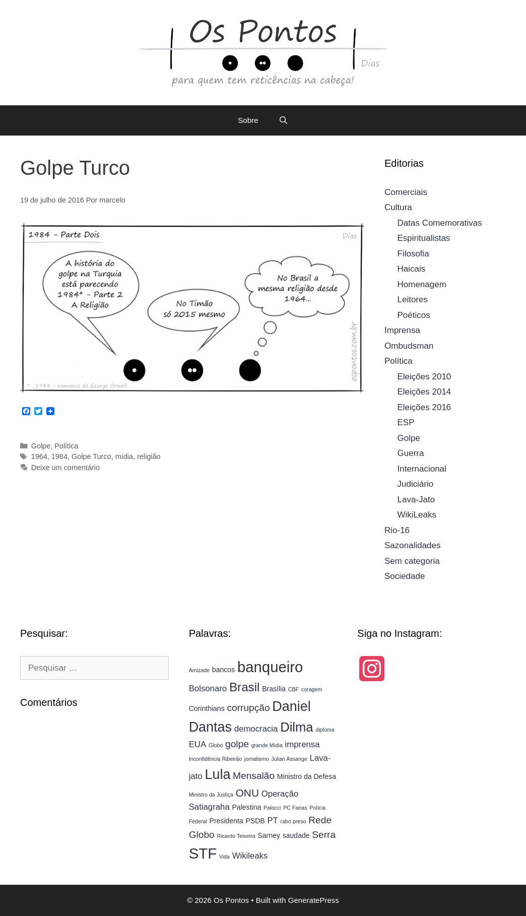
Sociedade (404, 576)
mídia (124, 456)
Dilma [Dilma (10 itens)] (296, 727)
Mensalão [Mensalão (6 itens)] (254, 775)
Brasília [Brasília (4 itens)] (274, 689)
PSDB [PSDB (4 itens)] (255, 821)
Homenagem (422, 284)
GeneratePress (313, 900)
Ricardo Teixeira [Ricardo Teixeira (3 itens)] (236, 836)
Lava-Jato (416, 499)
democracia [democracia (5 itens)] (256, 729)
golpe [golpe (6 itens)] (237, 744)
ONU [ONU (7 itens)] (247, 793)
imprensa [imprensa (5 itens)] (302, 744)
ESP (406, 422)
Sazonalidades (412, 545)
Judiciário (416, 484)
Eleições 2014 (424, 392)
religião (149, 456)
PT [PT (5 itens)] (272, 820)
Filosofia (413, 253)
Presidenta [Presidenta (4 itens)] (226, 821)
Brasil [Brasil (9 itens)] (244, 687)
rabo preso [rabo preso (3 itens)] (293, 821)
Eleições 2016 (424, 407)
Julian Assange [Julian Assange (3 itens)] (289, 759)
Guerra (411, 453)
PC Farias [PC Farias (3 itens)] (295, 808)
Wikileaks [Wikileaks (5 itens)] (250, 856)
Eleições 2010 (424, 376)
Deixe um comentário (65, 468)
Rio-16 (397, 530)
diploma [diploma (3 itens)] (324, 730)
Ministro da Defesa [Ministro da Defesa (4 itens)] (306, 776)
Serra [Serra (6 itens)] (324, 834)
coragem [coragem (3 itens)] (311, 689)
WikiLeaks (417, 514)
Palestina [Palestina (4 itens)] (246, 807)
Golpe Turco (91, 456)
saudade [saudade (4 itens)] (296, 835)
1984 (59, 456)
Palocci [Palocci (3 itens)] (272, 808)
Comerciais (405, 192)
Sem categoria (412, 561)
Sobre (248, 120)
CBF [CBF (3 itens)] (293, 689)
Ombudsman (408, 346)
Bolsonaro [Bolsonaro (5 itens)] (208, 688)
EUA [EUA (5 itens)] (197, 744)
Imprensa (402, 330)
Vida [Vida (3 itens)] (224, 857)
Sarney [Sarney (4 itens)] (268, 835)
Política (66, 446)
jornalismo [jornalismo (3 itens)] (256, 759)
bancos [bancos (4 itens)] (223, 670)
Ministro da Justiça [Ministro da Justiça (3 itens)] (211, 795)
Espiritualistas (424, 238)
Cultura (398, 207)
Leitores (413, 299)
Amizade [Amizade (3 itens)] (199, 670)
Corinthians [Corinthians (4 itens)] (207, 708)
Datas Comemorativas (440, 223)
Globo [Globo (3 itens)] (216, 745)
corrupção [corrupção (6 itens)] (248, 707)
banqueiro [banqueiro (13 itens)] (270, 667)
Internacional (422, 469)
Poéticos (414, 315)
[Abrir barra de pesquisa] (283, 120)
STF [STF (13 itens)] (203, 853)
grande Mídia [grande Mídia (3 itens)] (267, 745)
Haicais (412, 269)
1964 (39, 456)
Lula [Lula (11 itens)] (217, 774)
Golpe (41, 446)
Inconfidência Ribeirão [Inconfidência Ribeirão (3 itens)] (215, 759)
